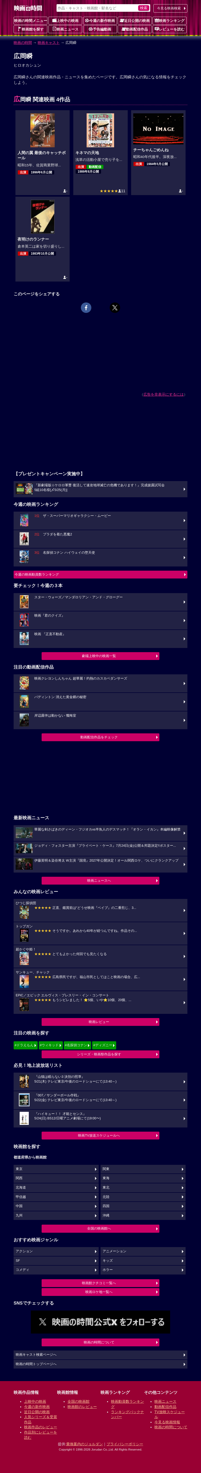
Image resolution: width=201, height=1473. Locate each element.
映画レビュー (99, 1022)
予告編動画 (100, 29)
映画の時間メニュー (30, 21)
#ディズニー (102, 1045)
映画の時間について (99, 1342)
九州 (19, 1215)
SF (18, 1260)
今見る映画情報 (167, 1422)
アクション (24, 1251)
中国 (19, 1206)
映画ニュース (65, 29)
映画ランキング (170, 20)
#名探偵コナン (76, 1045)
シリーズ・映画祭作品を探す (99, 1054)
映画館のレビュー (82, 1407)
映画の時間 (23, 42)
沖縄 (106, 1215)
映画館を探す (31, 29)
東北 (106, 1187)
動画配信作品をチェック (99, 737)
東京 (19, 1169)
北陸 (106, 1197)
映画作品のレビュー (40, 1427)
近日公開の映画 (135, 20)
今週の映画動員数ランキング (37, 574)
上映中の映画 (65, 20)
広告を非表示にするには (163, 394)
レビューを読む (170, 29)
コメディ (22, 1270)
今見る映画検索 (169, 8)
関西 (19, 1178)
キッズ (108, 1260)
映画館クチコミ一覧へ (99, 1283)
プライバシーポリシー (125, 1444)
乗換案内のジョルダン (84, 1444)
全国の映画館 (79, 1401)
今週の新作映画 (100, 20)
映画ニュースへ (99, 880)
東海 (106, 1178)
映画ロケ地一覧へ (99, 1292)
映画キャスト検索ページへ (36, 1355)
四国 (106, 1206)
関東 (106, 1169)
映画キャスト (49, 42)
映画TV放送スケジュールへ (99, 1135)
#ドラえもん (24, 1045)
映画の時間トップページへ (36, 1364)
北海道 (21, 1187)
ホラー (108, 1270)
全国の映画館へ (99, 1228)
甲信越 (21, 1197)
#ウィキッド (49, 1045)
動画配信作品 (135, 29)
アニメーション (114, 1251)
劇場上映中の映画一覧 (99, 656)
